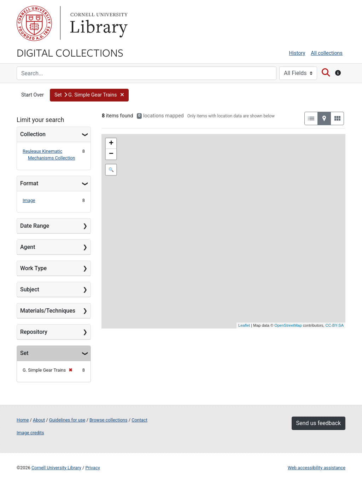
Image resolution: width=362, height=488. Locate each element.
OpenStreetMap (288, 325)
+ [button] (111, 143)
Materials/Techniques (47, 310)
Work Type (33, 268)
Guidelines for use (67, 420)
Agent (27, 247)
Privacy (92, 467)
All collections (327, 53)
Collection (33, 134)
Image (29, 200)
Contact (139, 420)
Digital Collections (70, 52)
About (39, 420)
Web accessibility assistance (316, 467)
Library (98, 23)
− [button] (111, 154)
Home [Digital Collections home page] (23, 420)
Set (24, 353)
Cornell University (34, 23)
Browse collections (108, 420)
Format (29, 183)
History (297, 53)
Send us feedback (318, 423)
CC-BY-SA (334, 325)
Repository (33, 332)
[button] (89, 95)
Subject (29, 289)
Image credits (30, 432)
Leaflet (244, 325)
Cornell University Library (56, 467)
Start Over (32, 95)
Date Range (34, 225)
